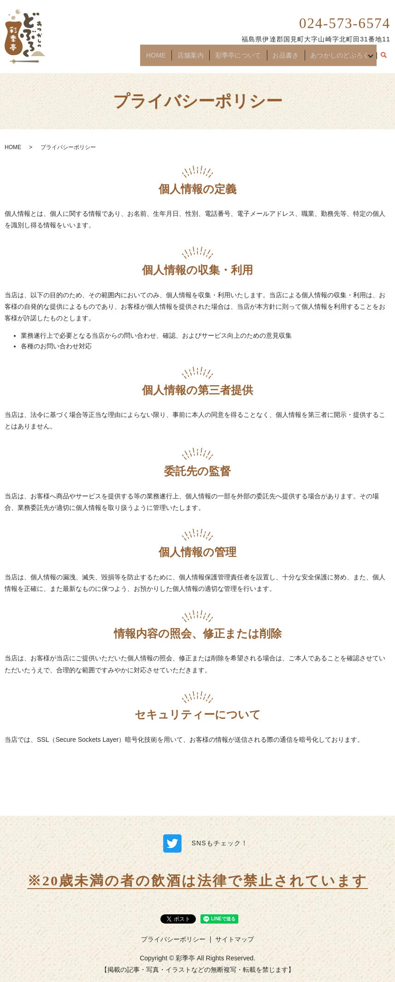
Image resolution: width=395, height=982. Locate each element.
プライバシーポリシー (173, 939)
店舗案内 (194, 58)
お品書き (283, 58)
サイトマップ (234, 939)
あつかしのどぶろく (335, 58)
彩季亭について (239, 58)
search (383, 59)
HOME (163, 58)
